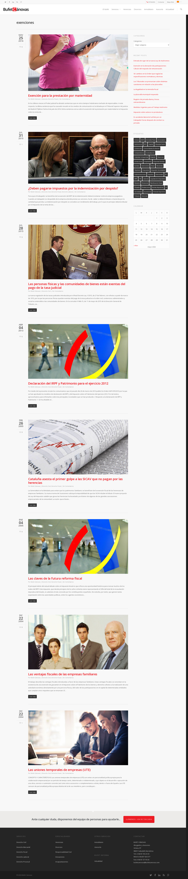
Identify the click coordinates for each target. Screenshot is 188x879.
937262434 (151, 2)
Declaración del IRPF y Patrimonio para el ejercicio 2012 (68, 383)
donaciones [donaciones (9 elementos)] (138, 161)
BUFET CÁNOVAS (140, 842)
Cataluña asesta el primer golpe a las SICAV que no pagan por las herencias (75, 481)
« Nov (136, 245)
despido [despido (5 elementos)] (153, 157)
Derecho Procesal (23, 862)
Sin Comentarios (64, 99)
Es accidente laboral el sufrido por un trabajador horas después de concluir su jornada (149, 120)
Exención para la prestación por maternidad (60, 95)
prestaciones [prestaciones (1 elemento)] (146, 187)
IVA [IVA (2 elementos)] (140, 179)
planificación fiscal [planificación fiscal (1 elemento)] (156, 183)
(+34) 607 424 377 (144, 857)
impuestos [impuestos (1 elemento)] (145, 170)
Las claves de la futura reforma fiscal (55, 578)
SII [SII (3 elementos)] (166, 187)
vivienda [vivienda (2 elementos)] (144, 196)
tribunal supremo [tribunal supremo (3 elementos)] (159, 192)
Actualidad (170, 9)
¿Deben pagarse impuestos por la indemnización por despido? (73, 188)
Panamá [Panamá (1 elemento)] (137, 183)
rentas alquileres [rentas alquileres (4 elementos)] (157, 187)
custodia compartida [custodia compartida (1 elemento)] (141, 157)
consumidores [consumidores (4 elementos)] (139, 153)
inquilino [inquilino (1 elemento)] (151, 174)
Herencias (127, 9)
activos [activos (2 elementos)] (136, 140)
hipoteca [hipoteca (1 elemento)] (137, 170)
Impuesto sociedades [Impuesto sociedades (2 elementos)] (158, 170)
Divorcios (137, 9)
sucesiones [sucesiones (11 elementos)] (147, 192)
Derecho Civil (46, 192)
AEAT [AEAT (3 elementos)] (142, 140)
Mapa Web (170, 2)
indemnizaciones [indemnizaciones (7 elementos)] (140, 174)
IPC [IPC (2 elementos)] (166, 174)
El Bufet (106, 9)
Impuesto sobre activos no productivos (148, 112)
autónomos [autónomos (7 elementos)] (138, 144)
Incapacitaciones (61, 862)
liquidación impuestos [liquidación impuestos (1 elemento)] (157, 179)
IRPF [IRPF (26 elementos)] (135, 179)
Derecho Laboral (67, 192)
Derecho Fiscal (53, 99)
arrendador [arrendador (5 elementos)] (161, 140)
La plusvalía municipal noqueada (146, 94)
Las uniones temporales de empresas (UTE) (59, 769)
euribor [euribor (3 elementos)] (136, 166)
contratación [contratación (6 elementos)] (150, 153)
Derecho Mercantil (23, 847)
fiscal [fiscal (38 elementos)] (152, 166)
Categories (138, 41)
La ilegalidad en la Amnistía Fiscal (146, 89)
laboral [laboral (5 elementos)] (145, 179)
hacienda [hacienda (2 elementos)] (160, 166)
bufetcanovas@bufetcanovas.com (146, 862)
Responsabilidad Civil (63, 852)
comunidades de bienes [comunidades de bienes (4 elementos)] (151, 148)
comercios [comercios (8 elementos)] (137, 148)
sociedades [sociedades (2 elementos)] (138, 192)
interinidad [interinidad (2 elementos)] (159, 174)
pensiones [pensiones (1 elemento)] (145, 183)
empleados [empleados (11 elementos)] (147, 161)
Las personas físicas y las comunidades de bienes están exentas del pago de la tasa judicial (76, 286)
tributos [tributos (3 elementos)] (137, 196)
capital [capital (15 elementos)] (151, 144)
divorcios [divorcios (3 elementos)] (161, 157)
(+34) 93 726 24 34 (143, 854)
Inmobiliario (148, 9)
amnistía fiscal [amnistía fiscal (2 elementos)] (151, 140)
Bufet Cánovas (35, 99)
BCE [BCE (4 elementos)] (145, 144)
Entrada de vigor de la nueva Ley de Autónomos (151, 61)
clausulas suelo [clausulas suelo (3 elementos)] (160, 144)
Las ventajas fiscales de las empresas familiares (62, 674)
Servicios (116, 9)
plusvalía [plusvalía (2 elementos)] (137, 187)
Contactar (161, 2)
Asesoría (159, 9)
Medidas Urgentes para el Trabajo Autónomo (150, 107)
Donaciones (59, 857)
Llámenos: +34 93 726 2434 (139, 819)
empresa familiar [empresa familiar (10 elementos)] (159, 161)
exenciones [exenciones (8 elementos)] (145, 166)
